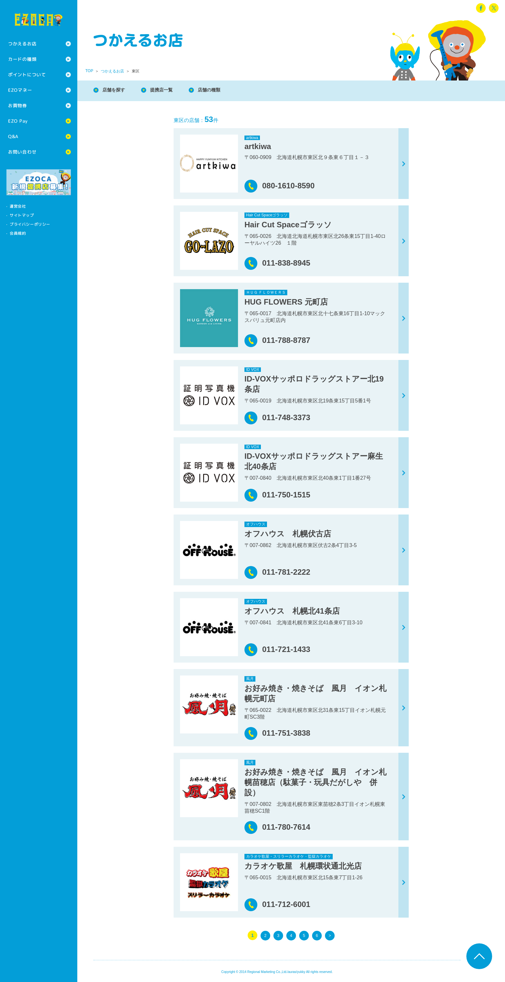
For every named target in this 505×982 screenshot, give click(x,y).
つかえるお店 (22, 44)
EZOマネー (20, 90)
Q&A (13, 136)
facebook (481, 8)
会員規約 (18, 233)
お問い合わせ (22, 152)
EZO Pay (18, 121)
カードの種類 (22, 59)
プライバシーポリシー (30, 224)
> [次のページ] (330, 935)
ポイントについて (27, 74)
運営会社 (18, 206)
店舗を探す (116, 90)
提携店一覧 (167, 90)
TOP (89, 71)
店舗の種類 (219, 90)
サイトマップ (22, 215)
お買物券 (17, 105)
